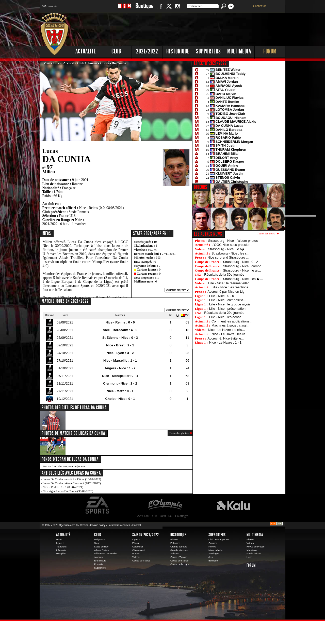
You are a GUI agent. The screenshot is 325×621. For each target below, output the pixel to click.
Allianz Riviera (101, 550)
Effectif (135, 543)
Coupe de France (141, 560)
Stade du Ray (101, 546)
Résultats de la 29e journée (224, 313)
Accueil (68, 63)
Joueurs (93, 63)
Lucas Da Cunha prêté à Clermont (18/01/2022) (72, 483)
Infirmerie (61, 550)
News (59, 539)
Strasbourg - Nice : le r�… (228, 249)
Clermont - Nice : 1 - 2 (120, 383)
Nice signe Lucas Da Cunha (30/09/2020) (68, 491)
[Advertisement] (193, 28)
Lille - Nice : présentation (227, 308)
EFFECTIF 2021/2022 (210, 63)
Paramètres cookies (119, 525)
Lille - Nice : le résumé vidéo (228, 283)
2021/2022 (147, 51)
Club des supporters (219, 539)
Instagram (177, 9)
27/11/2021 (168, 254)
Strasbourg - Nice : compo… (244, 266)
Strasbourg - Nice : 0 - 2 (240, 262)
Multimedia (239, 51)
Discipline (61, 553)
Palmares (175, 543)
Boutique (144, 9)
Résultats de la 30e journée (224, 274)
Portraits (98, 564)
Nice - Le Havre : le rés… (226, 330)
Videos (135, 557)
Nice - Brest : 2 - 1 (120, 345)
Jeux (210, 557)
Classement (138, 550)
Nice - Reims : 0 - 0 (120, 322)
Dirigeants (99, 539)
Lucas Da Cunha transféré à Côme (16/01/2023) (72, 479)
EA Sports (97, 505)
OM (154, 516)
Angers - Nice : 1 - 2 (120, 368)
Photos (136, 553)
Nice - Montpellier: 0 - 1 (120, 376)
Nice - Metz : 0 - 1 (120, 391)
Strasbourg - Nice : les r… (231, 253)
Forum (270, 51)
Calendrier (137, 546)
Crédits (84, 525)
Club (116, 51)
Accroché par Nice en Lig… (227, 291)
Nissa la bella (215, 550)
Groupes (212, 543)
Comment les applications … (232, 321)
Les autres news (208, 234)
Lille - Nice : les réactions (230, 287)
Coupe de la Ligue (179, 564)
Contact (136, 525)
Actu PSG (166, 516)
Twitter (169, 9)
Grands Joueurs (178, 546)
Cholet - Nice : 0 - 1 (120, 399)
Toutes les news (266, 233)
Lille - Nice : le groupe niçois (230, 304)
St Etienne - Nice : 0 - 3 (120, 338)
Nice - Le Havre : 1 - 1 (225, 342)
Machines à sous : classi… (231, 325)
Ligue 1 (60, 543)
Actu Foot (143, 516)
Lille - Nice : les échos (225, 317)
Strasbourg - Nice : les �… (243, 279)
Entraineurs (100, 560)
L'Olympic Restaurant (165, 505)
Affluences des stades (105, 553)
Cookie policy (97, 525)
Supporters (208, 51)
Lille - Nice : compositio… (228, 300)
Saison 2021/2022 (145, 534)
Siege (97, 543)
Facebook (160, 9)
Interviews (252, 550)
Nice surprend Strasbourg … (228, 257)
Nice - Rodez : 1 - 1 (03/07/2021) (63, 487)
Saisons (174, 553)
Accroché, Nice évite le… (225, 338)
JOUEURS (200, 187)
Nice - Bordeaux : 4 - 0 (120, 330)
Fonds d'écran (254, 553)
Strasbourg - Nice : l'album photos (233, 241)
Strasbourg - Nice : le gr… (242, 270)
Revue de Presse (256, 546)
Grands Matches (179, 550)
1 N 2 (124, 9)
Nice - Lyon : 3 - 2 (120, 353)
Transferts (61, 546)
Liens (249, 557)
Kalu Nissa (233, 505)
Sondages (213, 553)
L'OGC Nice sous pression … (233, 245)
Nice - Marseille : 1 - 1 (120, 360)
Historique (177, 51)
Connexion (260, 6)
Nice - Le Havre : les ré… (230, 334)
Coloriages (181, 516)
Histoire (174, 539)
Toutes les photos (179, 432)
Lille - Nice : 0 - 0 (221, 296)
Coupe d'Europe (178, 557)
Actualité (85, 51)
